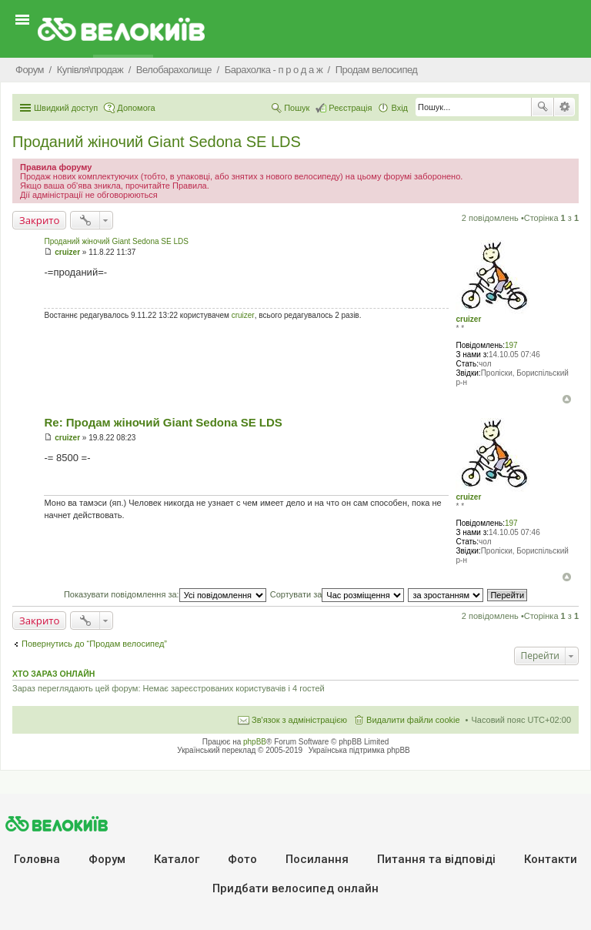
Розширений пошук (564, 107)
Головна (37, 859)
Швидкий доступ (66, 107)
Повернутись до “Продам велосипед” (94, 643)
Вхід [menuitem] (399, 107)
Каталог (176, 859)
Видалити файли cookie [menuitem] (413, 719)
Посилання (317, 859)
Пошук (542, 107)
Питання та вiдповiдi (436, 859)
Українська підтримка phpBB (359, 750)
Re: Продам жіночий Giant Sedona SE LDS (163, 422)
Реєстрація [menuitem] (350, 107)
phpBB (254, 742)
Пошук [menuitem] (296, 107)
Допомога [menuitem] (136, 107)
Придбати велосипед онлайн (295, 888)
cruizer (468, 319)
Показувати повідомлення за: (165, 594)
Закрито (39, 220)
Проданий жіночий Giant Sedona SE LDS (156, 141)
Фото (242, 859)
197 (511, 345)
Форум (106, 859)
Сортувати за (337, 594)
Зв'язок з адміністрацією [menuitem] (299, 719)
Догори (567, 399)
